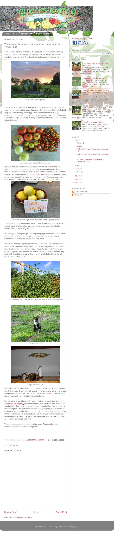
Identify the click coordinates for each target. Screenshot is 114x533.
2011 (77, 182)
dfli (62, 527)
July (78, 146)
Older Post (61, 512)
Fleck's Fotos (26, 34)
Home (36, 512)
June (79, 165)
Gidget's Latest (11, 34)
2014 (77, 140)
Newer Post (10, 512)
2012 (77, 179)
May (78, 168)
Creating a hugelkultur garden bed (94, 78)
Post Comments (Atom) (23, 517)
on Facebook (45, 424)
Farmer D (78, 195)
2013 (77, 176)
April (79, 172)
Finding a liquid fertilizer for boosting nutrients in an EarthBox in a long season (95, 92)
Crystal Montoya (81, 191)
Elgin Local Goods (38, 174)
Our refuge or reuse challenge (93, 122)
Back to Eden (45, 394)
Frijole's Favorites (43, 34)
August (79, 143)
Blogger (76, 527)
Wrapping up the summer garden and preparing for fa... (90, 160)
